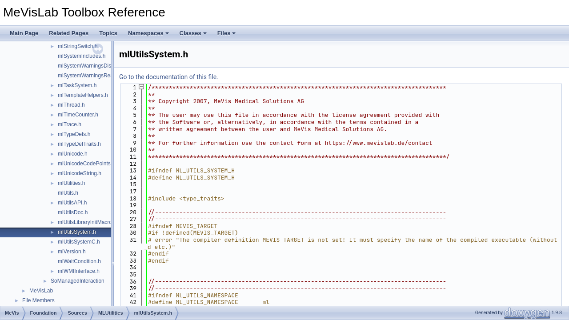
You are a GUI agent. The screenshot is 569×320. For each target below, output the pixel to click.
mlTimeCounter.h (78, 115)
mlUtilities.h (71, 183)
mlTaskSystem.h (77, 85)
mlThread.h (71, 105)
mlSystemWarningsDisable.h (92, 66)
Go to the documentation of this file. (168, 76)
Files (226, 33)
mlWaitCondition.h (79, 261)
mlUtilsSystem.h (77, 232)
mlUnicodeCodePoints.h (86, 163)
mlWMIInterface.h (79, 271)
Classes (193, 33)
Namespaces (148, 33)
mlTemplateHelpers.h (83, 95)
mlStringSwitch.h (77, 46)
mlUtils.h (68, 193)
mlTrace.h (69, 124)
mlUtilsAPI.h (72, 203)
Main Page (24, 33)
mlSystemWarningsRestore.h (92, 75)
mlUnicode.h (73, 154)
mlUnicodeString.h (79, 173)
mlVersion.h (72, 251)
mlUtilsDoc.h (73, 212)
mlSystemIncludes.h (81, 56)
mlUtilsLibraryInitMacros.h (88, 222)
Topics (108, 33)
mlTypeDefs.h (74, 134)
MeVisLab (41, 291)
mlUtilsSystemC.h (79, 242)
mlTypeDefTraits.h (79, 144)
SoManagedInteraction (77, 281)
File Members (38, 300)
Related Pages (68, 33)
